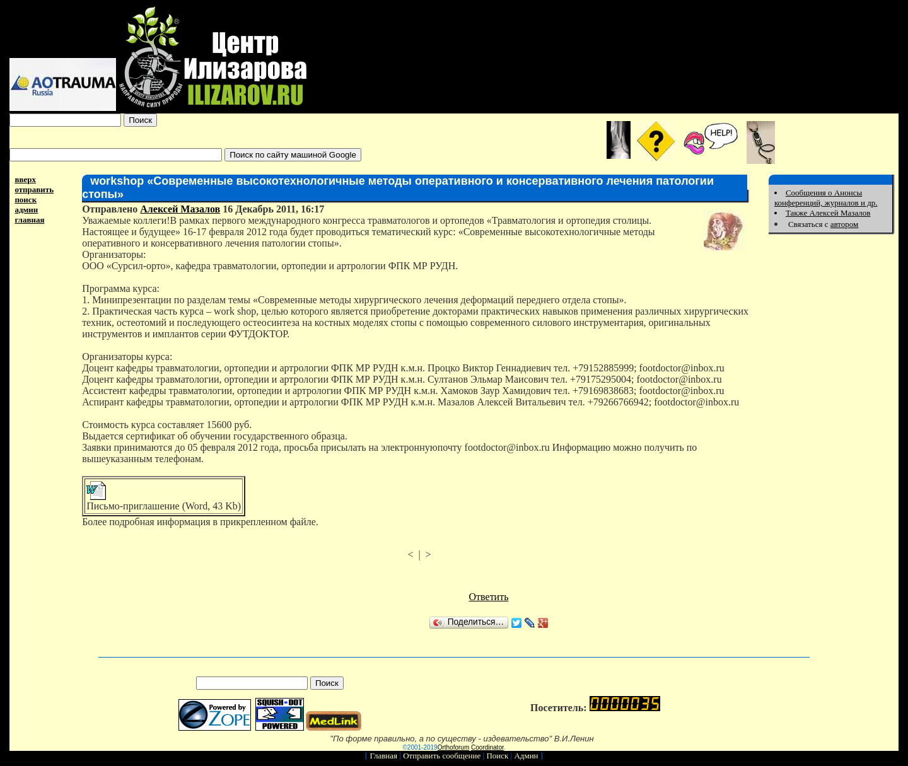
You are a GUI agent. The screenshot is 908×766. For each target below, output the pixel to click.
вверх (25, 179)
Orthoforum (454, 747)
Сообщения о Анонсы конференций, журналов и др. (826, 197)
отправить (34, 189)
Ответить (489, 596)
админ (26, 209)
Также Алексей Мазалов (828, 213)
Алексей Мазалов (180, 209)
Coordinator (487, 747)
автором (844, 224)
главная (29, 219)
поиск (26, 199)
